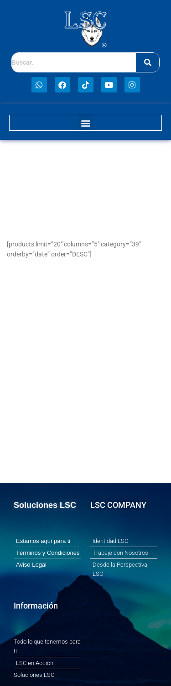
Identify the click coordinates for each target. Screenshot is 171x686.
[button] (85, 122)
